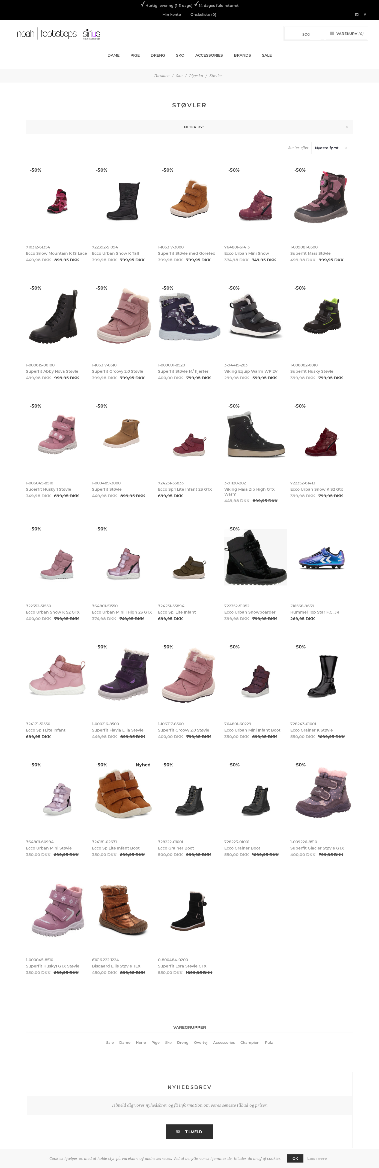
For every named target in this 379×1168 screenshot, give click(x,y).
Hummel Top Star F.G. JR (314, 612)
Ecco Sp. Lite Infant (177, 612)
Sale (110, 1042)
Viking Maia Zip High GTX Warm (249, 492)
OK (295, 1158)
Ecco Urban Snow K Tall (115, 253)
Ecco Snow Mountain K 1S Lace (56, 253)
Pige (155, 1042)
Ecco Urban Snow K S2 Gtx (316, 489)
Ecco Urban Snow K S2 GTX (53, 612)
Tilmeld (193, 1131)
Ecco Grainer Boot (176, 848)
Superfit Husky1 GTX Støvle (52, 966)
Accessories (224, 1042)
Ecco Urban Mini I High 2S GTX (122, 612)
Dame (124, 1042)
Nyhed (143, 764)
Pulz (269, 1042)
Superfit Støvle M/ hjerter (183, 371)
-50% (35, 170)
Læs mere (317, 1158)
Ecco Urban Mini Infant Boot (252, 730)
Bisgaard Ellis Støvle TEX (116, 966)
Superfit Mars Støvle (310, 253)
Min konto (171, 14)
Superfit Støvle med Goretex (186, 253)
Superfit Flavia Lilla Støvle (118, 730)
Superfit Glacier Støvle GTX (317, 848)
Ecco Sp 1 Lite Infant (45, 730)
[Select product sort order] (331, 148)
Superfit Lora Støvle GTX (182, 966)
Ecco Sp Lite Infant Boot (116, 848)
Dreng (183, 1042)
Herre (141, 1042)
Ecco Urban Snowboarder (250, 612)
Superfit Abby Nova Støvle (52, 371)
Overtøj (201, 1042)
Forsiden (161, 76)
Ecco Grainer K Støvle (311, 730)
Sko (168, 1042)
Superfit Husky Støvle (311, 371)
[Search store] (299, 34)
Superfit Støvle (107, 489)
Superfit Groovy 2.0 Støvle (117, 371)
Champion (249, 1042)
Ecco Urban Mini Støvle (49, 848)
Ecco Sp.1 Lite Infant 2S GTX (185, 489)
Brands (242, 55)
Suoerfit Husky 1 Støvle (48, 489)
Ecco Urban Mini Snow (246, 253)
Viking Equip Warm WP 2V (250, 371)
